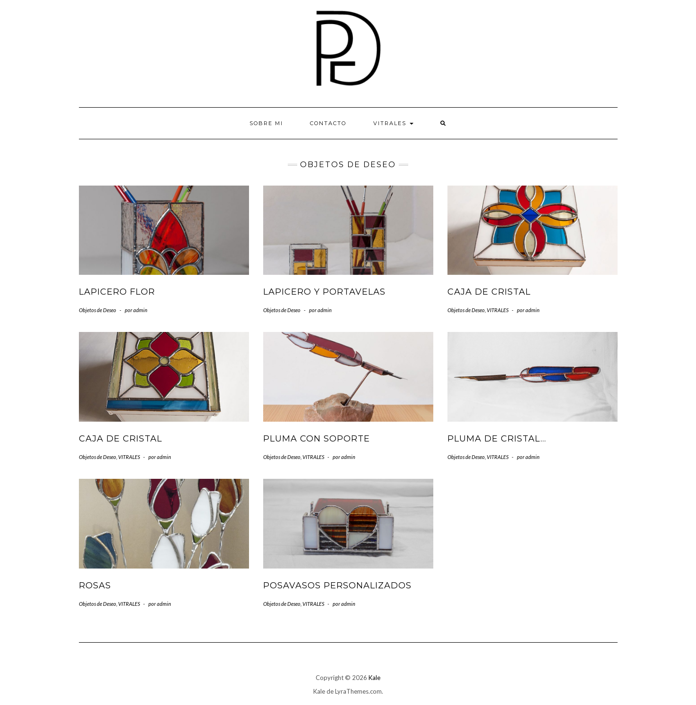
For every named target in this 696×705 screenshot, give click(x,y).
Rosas (95, 585)
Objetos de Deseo (97, 310)
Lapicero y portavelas (324, 292)
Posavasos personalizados (337, 585)
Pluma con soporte (316, 438)
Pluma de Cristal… (496, 438)
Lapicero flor (117, 292)
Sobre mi (266, 123)
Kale (374, 677)
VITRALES (393, 123)
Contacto (328, 123)
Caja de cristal (489, 292)
